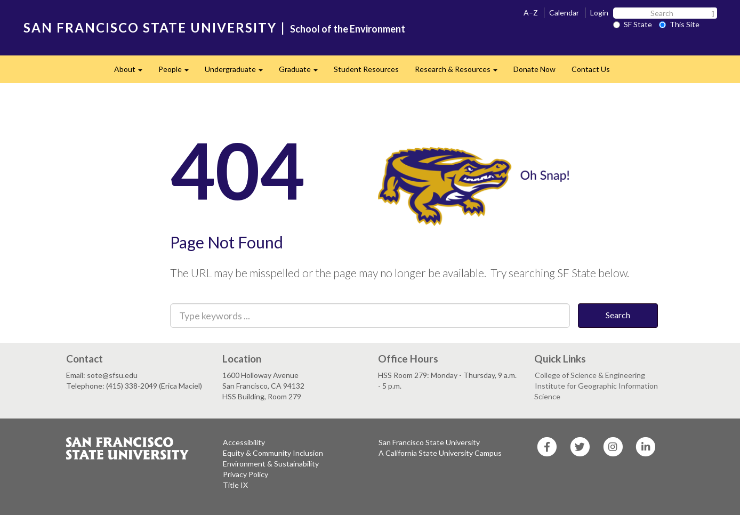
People (177, 72)
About (132, 72)
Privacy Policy (245, 474)
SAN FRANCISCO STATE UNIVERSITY (150, 27)
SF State (632, 24)
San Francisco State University (429, 442)
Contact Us (591, 69)
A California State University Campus (440, 452)
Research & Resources (460, 72)
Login (599, 12)
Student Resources (366, 69)
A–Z (531, 12)
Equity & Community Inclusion (273, 452)
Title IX (235, 484)
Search (618, 315)
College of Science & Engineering (590, 375)
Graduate (302, 72)
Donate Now (534, 69)
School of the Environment (347, 29)
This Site (679, 24)
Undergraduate (238, 72)
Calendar (564, 12)
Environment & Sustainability (271, 463)
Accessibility (244, 442)
